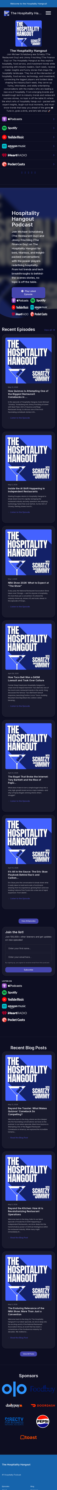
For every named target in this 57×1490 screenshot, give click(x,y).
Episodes (5, 1486)
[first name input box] (28, 948)
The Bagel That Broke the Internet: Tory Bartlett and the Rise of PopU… (28, 779)
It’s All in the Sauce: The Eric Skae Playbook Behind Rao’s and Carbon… (28, 874)
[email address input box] (28, 957)
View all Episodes (28, 921)
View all (49, 330)
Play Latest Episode (28, 293)
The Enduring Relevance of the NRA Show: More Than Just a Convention (26, 1311)
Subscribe (28, 970)
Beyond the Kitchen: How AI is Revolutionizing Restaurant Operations (25, 1211)
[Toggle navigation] (48, 13)
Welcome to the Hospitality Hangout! (28, 3)
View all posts (28, 1354)
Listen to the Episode (19, 418)
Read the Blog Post (18, 1138)
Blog (32, 1486)
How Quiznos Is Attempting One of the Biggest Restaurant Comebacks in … (28, 394)
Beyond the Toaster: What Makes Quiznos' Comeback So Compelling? (27, 1111)
